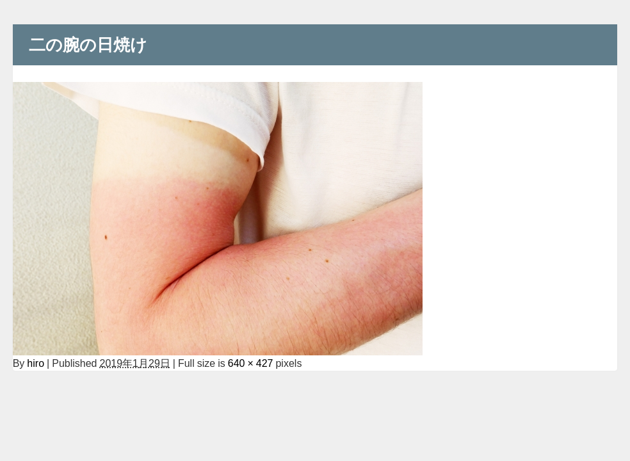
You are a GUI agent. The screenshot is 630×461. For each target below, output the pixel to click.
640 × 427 (250, 363)
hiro (35, 363)
